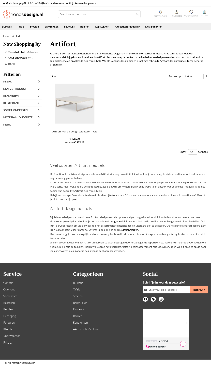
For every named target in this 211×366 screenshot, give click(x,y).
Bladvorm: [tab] (11, 95)
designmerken (130, 229)
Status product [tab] (15, 88)
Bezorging (9, 316)
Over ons (9, 289)
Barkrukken (80, 302)
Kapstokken (80, 322)
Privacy (7, 342)
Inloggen (177, 13)
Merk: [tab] (7, 124)
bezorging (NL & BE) (19, 3)
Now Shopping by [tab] (22, 44)
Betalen (8, 309)
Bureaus (78, 283)
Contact (8, 283)
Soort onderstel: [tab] (16, 110)
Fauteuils (78, 309)
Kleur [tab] (7, 81)
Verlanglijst (191, 16)
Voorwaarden (11, 335)
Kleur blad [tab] (11, 102)
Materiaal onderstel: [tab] (18, 117)
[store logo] (23, 14)
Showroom (10, 296)
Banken (77, 316)
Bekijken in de (51, 3)
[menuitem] (7, 26)
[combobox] (99, 14)
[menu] (105, 26)
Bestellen (9, 302)
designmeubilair (119, 221)
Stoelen (78, 296)
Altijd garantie (82, 3)
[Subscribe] (199, 289)
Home (6, 36)
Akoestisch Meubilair (86, 329)
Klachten (8, 329)
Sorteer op (175, 76)
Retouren (9, 322)
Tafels (76, 289)
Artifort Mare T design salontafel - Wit (74, 131)
